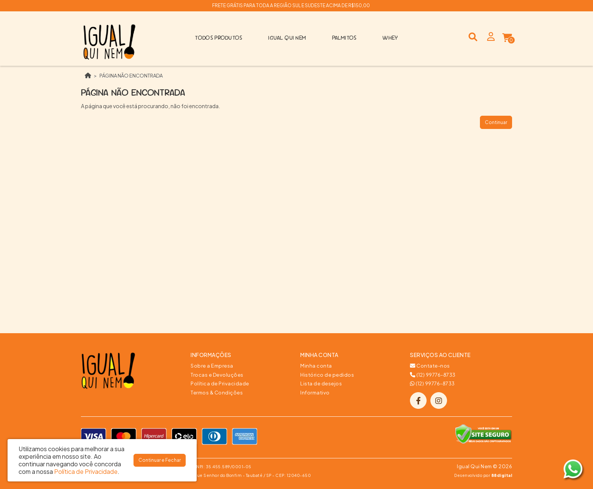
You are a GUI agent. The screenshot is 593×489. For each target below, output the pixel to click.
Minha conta (316, 366)
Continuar (496, 122)
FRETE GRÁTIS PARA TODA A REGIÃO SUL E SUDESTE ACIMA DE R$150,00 (291, 5)
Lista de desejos (321, 383)
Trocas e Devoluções (217, 375)
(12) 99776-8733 (433, 375)
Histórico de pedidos (327, 375)
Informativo (315, 393)
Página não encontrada (131, 76)
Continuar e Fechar (159, 460)
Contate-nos (430, 366)
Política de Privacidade (220, 383)
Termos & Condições (217, 393)
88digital (501, 475)
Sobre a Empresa (212, 366)
